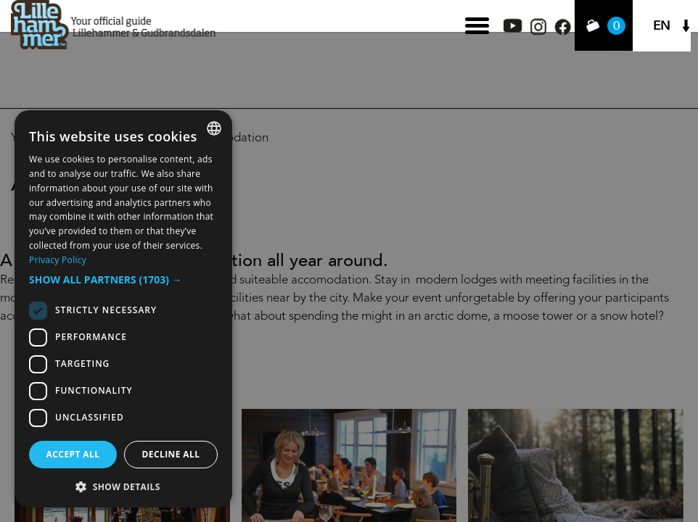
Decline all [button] (171, 454)
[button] (123, 280)
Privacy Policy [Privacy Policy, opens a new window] (57, 260)
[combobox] (214, 128)
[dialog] (123, 309)
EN (661, 25)
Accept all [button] (73, 454)
